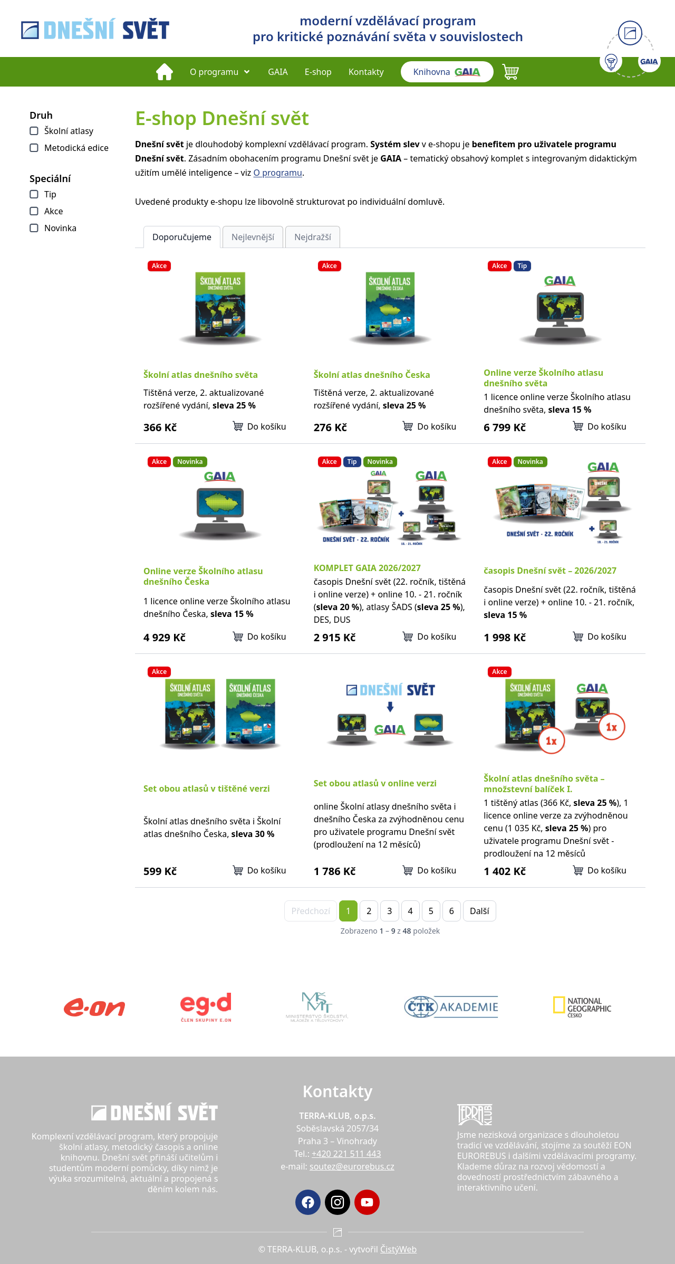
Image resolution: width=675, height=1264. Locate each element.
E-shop (318, 72)
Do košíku (259, 426)
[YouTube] (367, 1202)
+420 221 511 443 (346, 1154)
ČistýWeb (398, 1249)
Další (479, 911)
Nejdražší (312, 237)
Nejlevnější (253, 237)
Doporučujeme (181, 237)
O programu (220, 72)
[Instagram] (337, 1202)
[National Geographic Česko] (582, 1007)
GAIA (278, 72)
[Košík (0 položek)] (510, 71)
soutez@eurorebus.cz (352, 1166)
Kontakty (366, 72)
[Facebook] (308, 1202)
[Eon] (95, 1007)
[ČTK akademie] (451, 1007)
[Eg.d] (205, 1007)
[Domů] (164, 71)
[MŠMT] (317, 1007)
